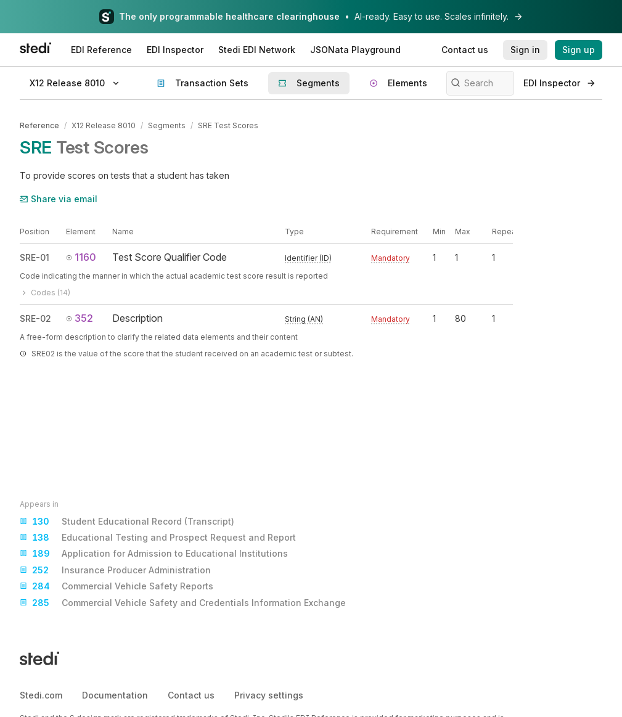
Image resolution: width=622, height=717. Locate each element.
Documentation (115, 695)
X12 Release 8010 (104, 125)
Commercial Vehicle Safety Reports (116, 586)
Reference (39, 125)
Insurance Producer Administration (115, 570)
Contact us (191, 695)
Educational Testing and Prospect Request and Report (158, 537)
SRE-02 (35, 318)
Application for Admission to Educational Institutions (154, 553)
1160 (81, 257)
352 (79, 318)
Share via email (58, 199)
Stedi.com (41, 695)
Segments (167, 125)
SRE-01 (34, 257)
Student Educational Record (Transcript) (127, 521)
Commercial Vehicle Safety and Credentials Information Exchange (183, 603)
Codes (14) (45, 292)
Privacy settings (268, 695)
